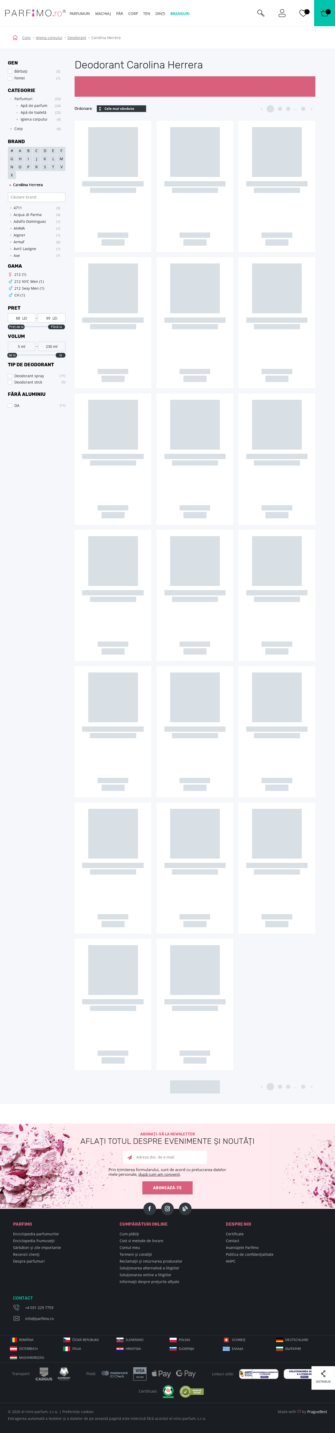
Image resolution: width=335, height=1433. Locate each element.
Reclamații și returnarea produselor (151, 1261)
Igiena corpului (49, 37)
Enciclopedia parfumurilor (36, 1233)
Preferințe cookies (78, 1411)
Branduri (180, 13)
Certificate (235, 1233)
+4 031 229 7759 (39, 1307)
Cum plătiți (129, 1233)
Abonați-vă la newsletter (167, 1138)
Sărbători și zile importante (37, 1247)
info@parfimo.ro (39, 1318)
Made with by (302, 1411)
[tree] (34, 114)
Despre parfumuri (29, 1261)
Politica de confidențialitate (249, 1254)
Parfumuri (80, 13)
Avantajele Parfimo (242, 1247)
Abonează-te (167, 1188)
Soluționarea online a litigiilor (145, 1274)
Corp (26, 37)
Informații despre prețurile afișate (149, 1281)
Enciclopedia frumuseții (34, 1240)
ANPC (231, 1261)
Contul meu (130, 1247)
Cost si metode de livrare (141, 1240)
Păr (119, 13)
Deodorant (77, 37)
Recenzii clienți (26, 1254)
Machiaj (103, 13)
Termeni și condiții (136, 1254)
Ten (146, 13)
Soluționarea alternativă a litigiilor (149, 1267)
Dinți (160, 13)
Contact (232, 1240)
